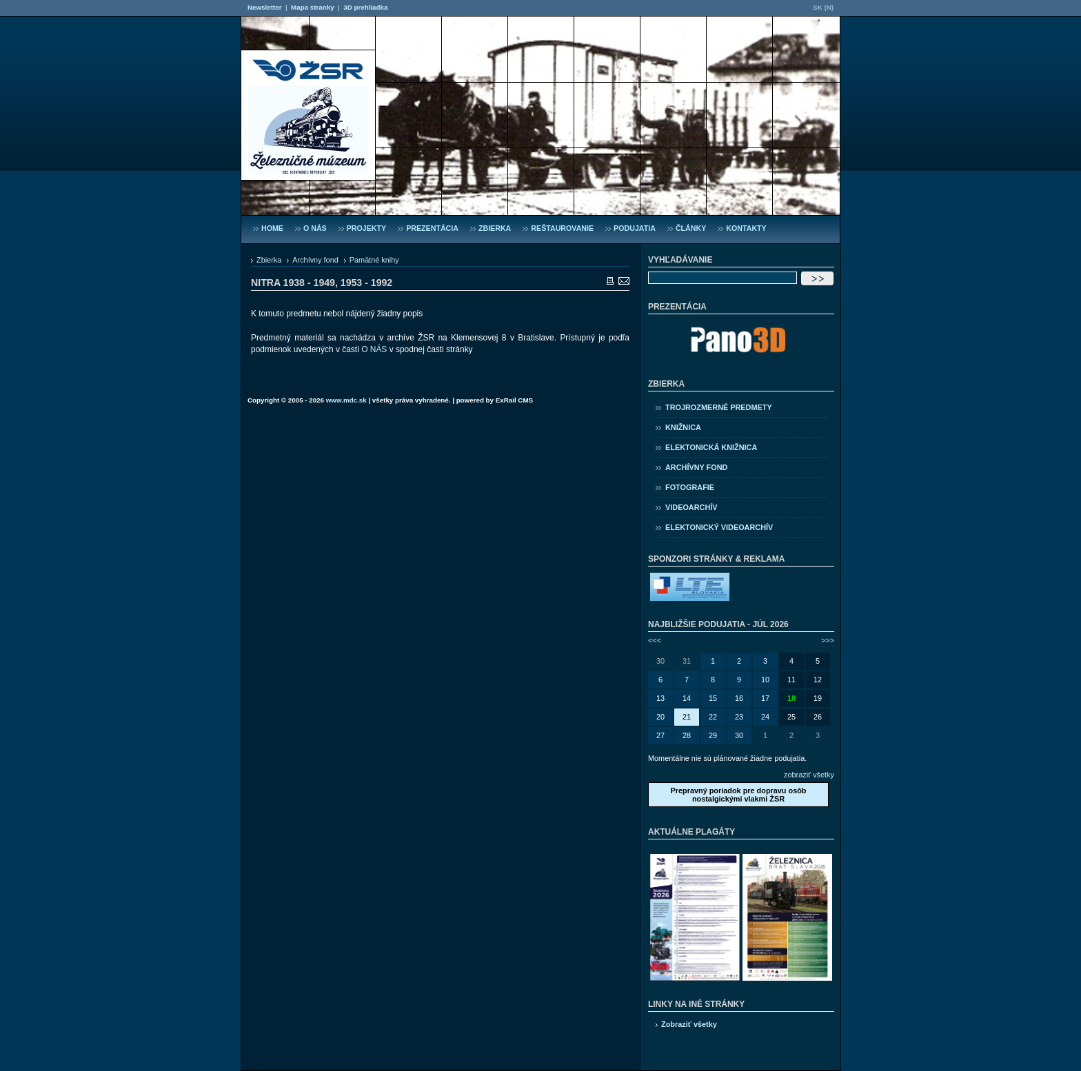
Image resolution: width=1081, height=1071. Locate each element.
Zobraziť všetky (689, 1024)
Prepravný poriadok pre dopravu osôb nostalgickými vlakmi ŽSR (738, 794)
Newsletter (264, 7)
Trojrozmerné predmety (718, 407)
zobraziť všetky (809, 775)
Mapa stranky (312, 7)
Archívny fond (315, 260)
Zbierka (268, 260)
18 (791, 698)
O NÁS (374, 349)
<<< (654, 640)
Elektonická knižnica (711, 447)
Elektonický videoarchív (719, 527)
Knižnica (683, 427)
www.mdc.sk (346, 400)
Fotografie (689, 487)
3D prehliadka (365, 7)
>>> (827, 640)
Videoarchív (691, 507)
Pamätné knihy (374, 260)
